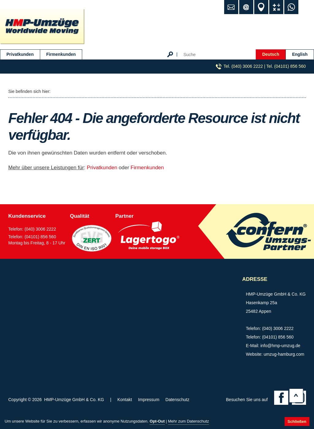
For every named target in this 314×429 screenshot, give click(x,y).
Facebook (281, 398)
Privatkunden (20, 54)
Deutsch (270, 54)
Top (296, 395)
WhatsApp (291, 7)
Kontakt (124, 399)
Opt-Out (157, 421)
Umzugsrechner (276, 7)
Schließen (297, 421)
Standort (261, 7)
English (300, 54)
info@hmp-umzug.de (280, 345)
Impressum (148, 399)
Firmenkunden (61, 54)
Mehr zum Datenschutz (188, 421)
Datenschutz (178, 399)
